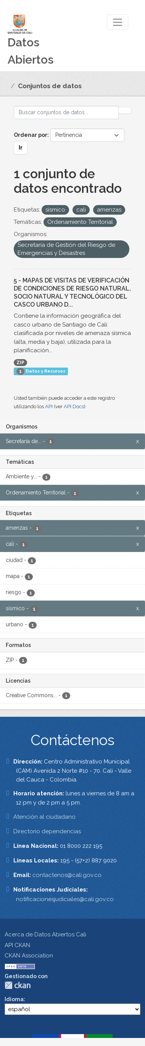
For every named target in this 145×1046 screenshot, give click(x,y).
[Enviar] (124, 110)
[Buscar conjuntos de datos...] (66, 112)
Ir (21, 148)
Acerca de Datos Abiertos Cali (45, 934)
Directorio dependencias (47, 831)
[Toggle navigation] (117, 22)
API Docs (74, 406)
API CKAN (17, 945)
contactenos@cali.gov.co (67, 875)
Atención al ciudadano (44, 816)
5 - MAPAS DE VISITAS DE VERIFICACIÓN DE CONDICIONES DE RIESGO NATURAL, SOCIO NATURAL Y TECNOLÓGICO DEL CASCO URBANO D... (72, 292)
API (49, 406)
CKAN (18, 985)
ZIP (20, 362)
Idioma (14, 999)
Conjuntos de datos (50, 86)
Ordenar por (30, 135)
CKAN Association (29, 955)
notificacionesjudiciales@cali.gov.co (65, 899)
